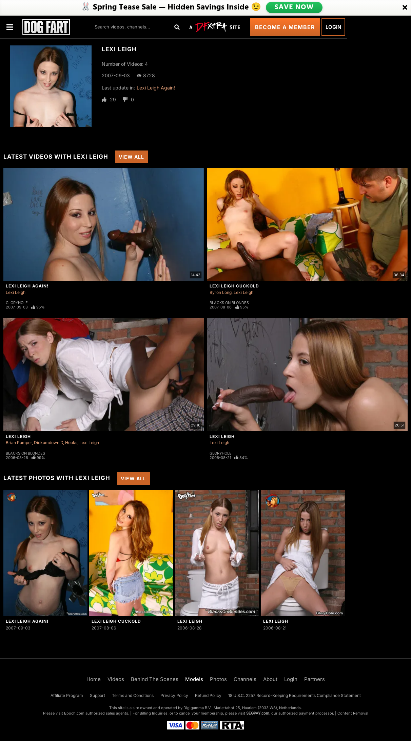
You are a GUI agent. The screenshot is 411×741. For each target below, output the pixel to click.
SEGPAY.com (257, 713)
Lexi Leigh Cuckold (234, 285)
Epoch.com (74, 713)
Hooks (71, 442)
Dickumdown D (48, 442)
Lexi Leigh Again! (156, 88)
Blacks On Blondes (229, 302)
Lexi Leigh (15, 292)
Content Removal (352, 713)
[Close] (405, 8)
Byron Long (221, 292)
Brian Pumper (19, 442)
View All (131, 157)
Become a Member (285, 27)
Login (333, 27)
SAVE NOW (294, 7)
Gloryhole (17, 302)
